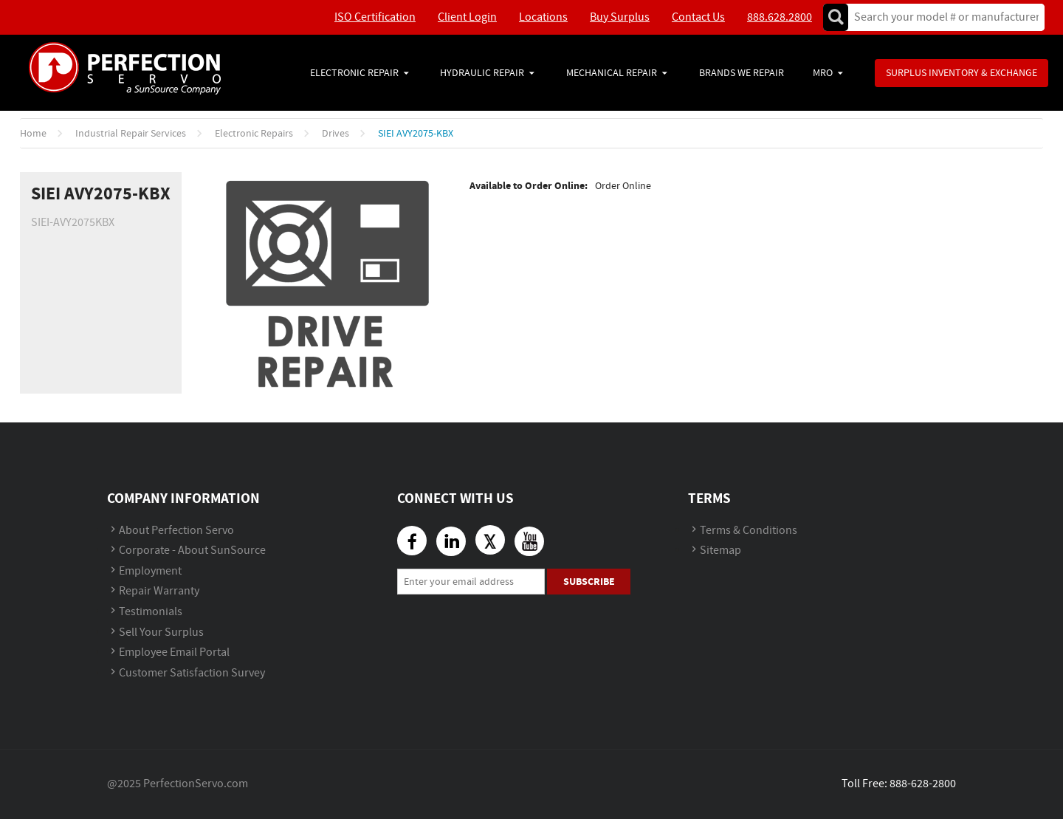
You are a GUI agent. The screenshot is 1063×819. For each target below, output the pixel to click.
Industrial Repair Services (130, 133)
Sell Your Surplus (161, 632)
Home (33, 133)
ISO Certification (375, 17)
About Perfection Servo (176, 530)
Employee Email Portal (174, 652)
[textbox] (942, 17)
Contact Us (698, 17)
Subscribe (589, 582)
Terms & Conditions (748, 530)
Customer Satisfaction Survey (192, 673)
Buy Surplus (620, 17)
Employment (150, 571)
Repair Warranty (159, 591)
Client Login (467, 17)
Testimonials (150, 612)
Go (835, 17)
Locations (543, 17)
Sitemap (720, 550)
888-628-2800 (923, 784)
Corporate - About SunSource (192, 550)
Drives (335, 133)
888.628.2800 (779, 17)
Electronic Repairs (254, 133)
